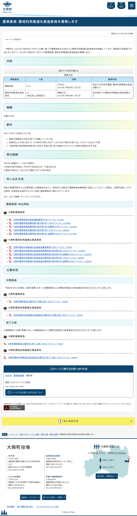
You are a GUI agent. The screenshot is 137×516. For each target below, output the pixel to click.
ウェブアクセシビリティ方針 (47, 507)
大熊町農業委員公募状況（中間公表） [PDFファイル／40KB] (40, 301)
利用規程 (10, 507)
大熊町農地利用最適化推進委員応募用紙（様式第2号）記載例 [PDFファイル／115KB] (52, 261)
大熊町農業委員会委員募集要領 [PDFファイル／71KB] (38, 220)
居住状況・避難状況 (105, 476)
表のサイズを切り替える (68, 71)
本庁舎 (8, 375)
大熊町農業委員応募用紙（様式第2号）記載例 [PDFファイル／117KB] (45, 234)
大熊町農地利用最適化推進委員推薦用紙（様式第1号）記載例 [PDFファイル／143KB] (52, 254)
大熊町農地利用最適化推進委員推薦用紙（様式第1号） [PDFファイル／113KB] (49, 251)
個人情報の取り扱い (25, 507)
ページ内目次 (15, 39)
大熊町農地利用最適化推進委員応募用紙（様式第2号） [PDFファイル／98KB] (48, 258)
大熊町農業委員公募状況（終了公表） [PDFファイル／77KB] (35, 344)
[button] (68, 421)
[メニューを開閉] (131, 5)
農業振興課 (19, 375)
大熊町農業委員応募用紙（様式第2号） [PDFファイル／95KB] (41, 230)
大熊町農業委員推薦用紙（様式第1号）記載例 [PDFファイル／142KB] (45, 227)
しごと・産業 (35, 434)
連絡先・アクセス (28, 497)
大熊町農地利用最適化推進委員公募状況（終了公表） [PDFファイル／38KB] (42, 357)
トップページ (13, 434)
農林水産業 (54, 434)
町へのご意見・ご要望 (52, 497)
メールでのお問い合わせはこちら (27, 392)
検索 (121, 7)
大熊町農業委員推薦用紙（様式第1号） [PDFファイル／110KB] (41, 223)
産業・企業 (44, 434)
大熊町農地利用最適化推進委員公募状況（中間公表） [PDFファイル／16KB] (48, 315)
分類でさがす (24, 434)
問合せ (111, 7)
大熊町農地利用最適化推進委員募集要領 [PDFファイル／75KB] (42, 247)
